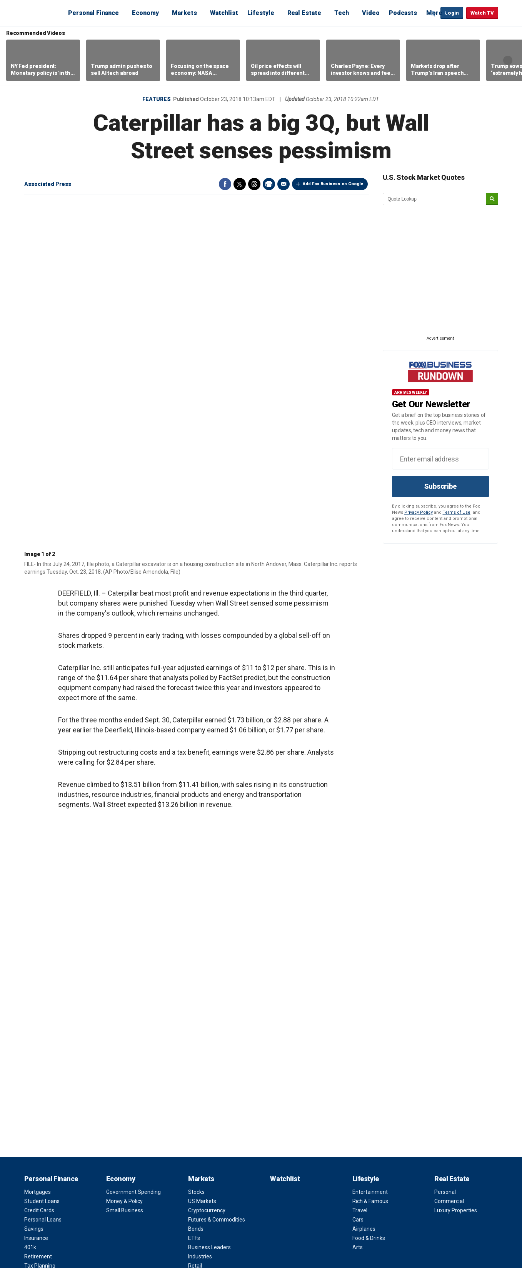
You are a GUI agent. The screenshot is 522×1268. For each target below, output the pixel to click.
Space (32, 1121)
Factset (254, 1220)
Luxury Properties (455, 943)
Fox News (363, 1139)
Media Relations (371, 1102)
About (361, 1043)
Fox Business (42, 12)
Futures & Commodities (216, 952)
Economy (145, 13)
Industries (200, 989)
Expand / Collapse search (432, 13)
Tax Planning (39, 998)
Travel (359, 943)
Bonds (195, 961)
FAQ (357, 1093)
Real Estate (304, 13)
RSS (448, 1215)
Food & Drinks (368, 971)
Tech (341, 13)
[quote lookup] (435, 199)
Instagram (390, 1215)
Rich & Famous (370, 934)
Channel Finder (370, 1056)
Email (283, 184)
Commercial (449, 934)
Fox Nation (365, 1148)
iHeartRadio (492, 1215)
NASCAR (117, 1084)
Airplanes (363, 961)
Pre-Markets (203, 1007)
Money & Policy (124, 934)
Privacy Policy (418, 512)
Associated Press (47, 184)
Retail (195, 998)
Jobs (358, 1065)
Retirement (38, 989)
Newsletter (463, 1215)
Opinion (200, 1043)
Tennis (114, 1121)
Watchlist (224, 13)
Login (452, 13)
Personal (445, 924)
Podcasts (403, 13)
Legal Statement (113, 1227)
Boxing (114, 1093)
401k (30, 980)
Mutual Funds (204, 1017)
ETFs (194, 971)
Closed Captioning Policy (382, 1121)
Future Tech (38, 1102)
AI (26, 1112)
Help (195, 1212)
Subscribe (440, 486)
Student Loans (42, 934)
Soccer (114, 1102)
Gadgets (34, 1075)
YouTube (404, 1215)
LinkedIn (433, 1215)
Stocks (196, 924)
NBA (111, 1065)
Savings (33, 961)
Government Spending (133, 924)
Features (156, 99)
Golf (111, 1112)
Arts (357, 980)
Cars (358, 952)
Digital (31, 1056)
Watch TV (482, 13)
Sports (116, 1043)
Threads (254, 184)
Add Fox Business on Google (333, 183)
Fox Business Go (372, 1158)
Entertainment (370, 924)
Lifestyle (260, 13)
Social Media (39, 1065)
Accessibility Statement (381, 1130)
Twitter (239, 184)
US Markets (202, 934)
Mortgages (37, 924)
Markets (184, 13)
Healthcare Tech (44, 1093)
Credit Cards (39, 943)
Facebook (225, 184)
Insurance (36, 971)
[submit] (492, 199)
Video (371, 13)
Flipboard (419, 1215)
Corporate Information (379, 1112)
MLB (111, 1075)
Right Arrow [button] (507, 60)
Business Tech (41, 1084)
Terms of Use (456, 512)
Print (269, 184)
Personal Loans (43, 952)
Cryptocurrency (206, 943)
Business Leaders (209, 980)
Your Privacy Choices (158, 1212)
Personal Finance (93, 13)
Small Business (124, 943)
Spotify (477, 1215)
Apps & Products (372, 1167)
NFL (110, 1056)
